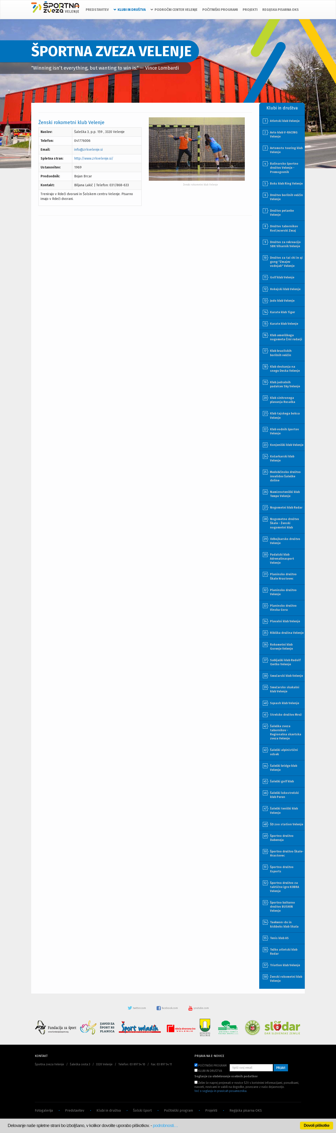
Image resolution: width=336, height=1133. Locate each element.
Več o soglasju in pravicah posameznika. (220, 1091)
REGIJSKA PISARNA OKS (280, 10)
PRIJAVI (280, 1067)
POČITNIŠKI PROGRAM (210, 1065)
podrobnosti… (165, 1125)
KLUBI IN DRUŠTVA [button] (130, 10)
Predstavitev (74, 1111)
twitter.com (137, 1008)
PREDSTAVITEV (97, 10)
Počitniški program (178, 1111)
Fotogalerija (44, 1111)
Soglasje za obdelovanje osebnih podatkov (226, 1076)
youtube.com (198, 1008)
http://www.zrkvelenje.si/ (93, 158)
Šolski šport (142, 1111)
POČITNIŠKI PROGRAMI (220, 10)
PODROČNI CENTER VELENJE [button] (174, 10)
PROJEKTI (250, 10)
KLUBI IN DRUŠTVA (208, 1071)
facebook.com (167, 1008)
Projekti (211, 1111)
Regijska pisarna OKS (245, 1111)
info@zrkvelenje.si (88, 150)
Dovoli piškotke (316, 1125)
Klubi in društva (108, 1111)
